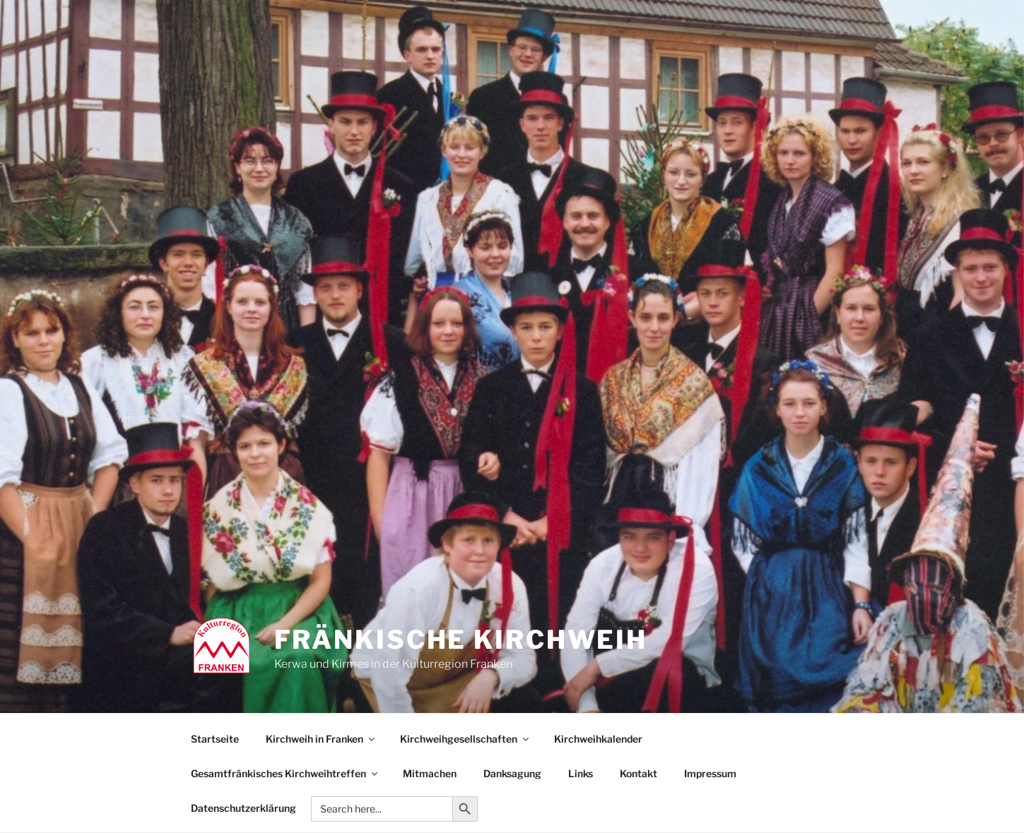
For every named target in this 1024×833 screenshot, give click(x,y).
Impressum (710, 773)
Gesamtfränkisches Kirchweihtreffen (285, 773)
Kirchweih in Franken (321, 739)
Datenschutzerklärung (243, 808)
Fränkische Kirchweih (461, 639)
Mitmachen (430, 773)
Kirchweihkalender (598, 739)
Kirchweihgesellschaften (465, 739)
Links (580, 773)
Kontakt (638, 773)
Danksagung (512, 773)
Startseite (215, 739)
